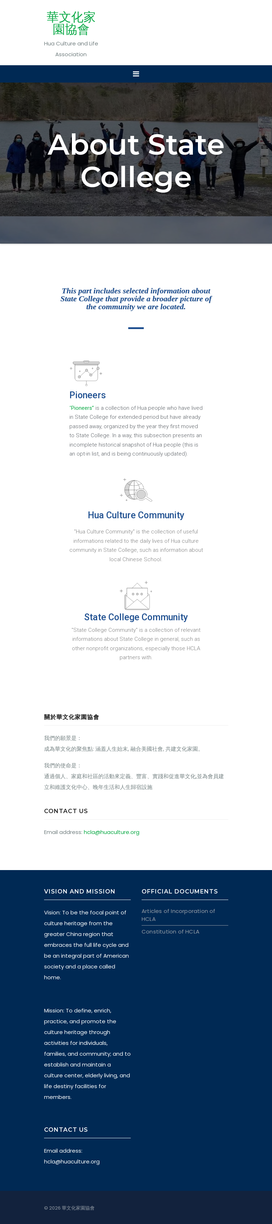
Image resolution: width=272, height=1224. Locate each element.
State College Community (136, 617)
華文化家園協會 (71, 23)
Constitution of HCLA (170, 931)
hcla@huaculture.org (111, 832)
